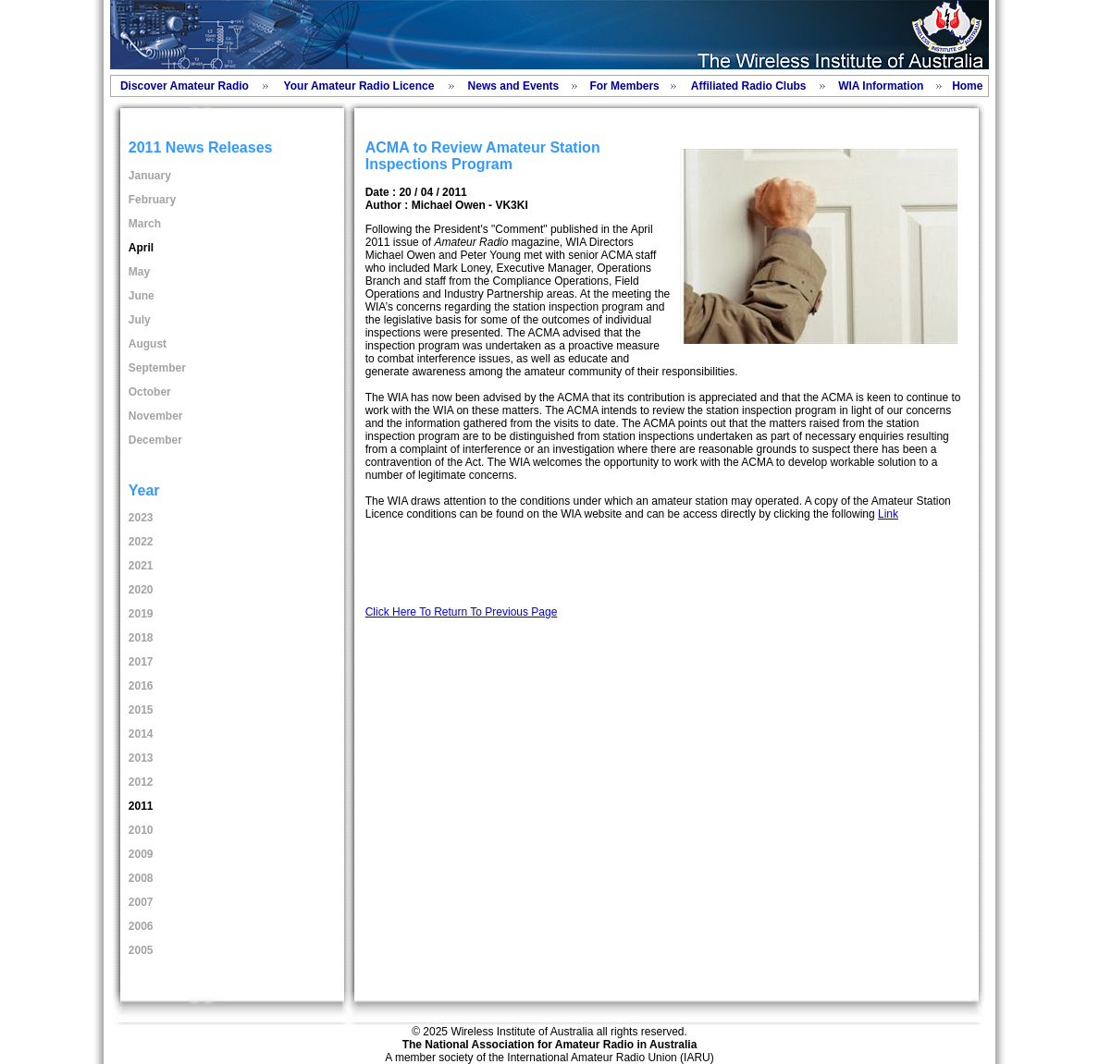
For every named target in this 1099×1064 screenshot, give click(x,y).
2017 (141, 661)
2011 (141, 806)
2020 (141, 589)
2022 (141, 541)
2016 (141, 685)
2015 (141, 709)
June (141, 295)
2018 (141, 637)
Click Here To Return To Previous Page (461, 611)
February (152, 199)
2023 (141, 517)
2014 (141, 734)
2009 (141, 854)
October (150, 391)
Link (888, 514)
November (156, 416)
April (141, 247)
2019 (141, 613)
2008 (141, 878)
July (140, 319)
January (150, 175)
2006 (141, 926)
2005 (141, 950)
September (157, 367)
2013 (141, 758)
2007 (141, 902)
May (139, 271)
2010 (141, 830)
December (155, 440)
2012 (141, 782)
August (148, 343)
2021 (141, 565)
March (145, 223)
